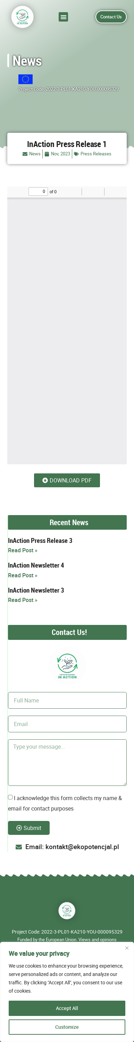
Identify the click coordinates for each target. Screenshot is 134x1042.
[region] (67, 992)
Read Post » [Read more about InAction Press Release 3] (22, 550)
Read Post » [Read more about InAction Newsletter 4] (22, 575)
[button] (63, 17)
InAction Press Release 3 (40, 540)
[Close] (127, 948)
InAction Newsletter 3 (36, 590)
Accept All (67, 1008)
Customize (67, 1027)
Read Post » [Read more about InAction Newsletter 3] (22, 600)
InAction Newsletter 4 (36, 565)
